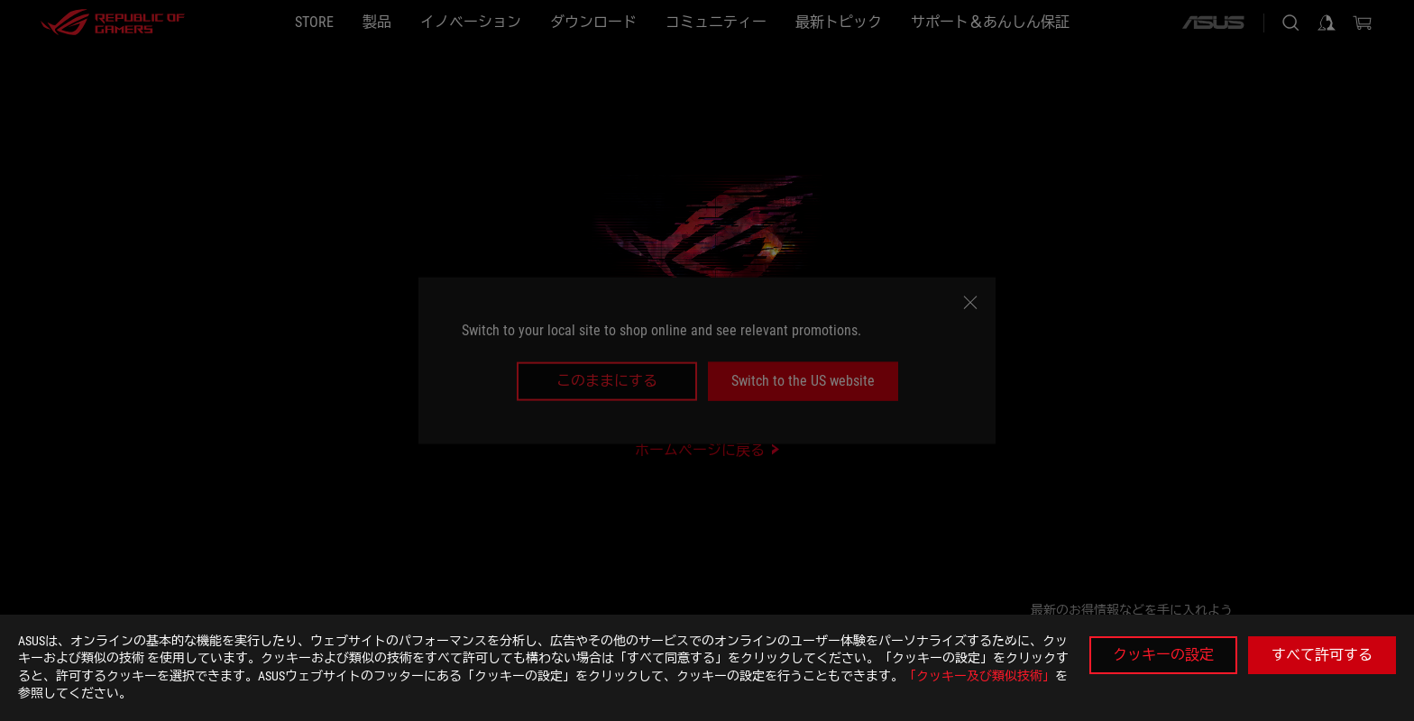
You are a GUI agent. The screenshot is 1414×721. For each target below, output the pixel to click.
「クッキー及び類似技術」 (979, 676)
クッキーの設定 (1163, 654)
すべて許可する (1322, 654)
